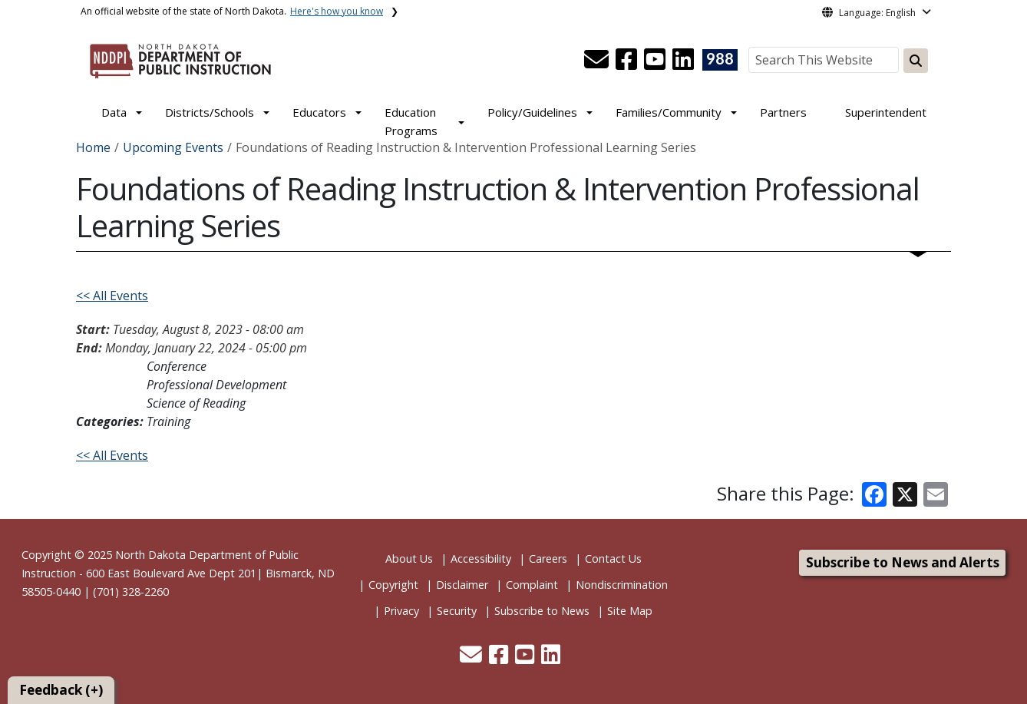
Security (457, 610)
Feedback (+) (61, 690)
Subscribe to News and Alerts (902, 562)
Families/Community (669, 112)
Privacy (401, 610)
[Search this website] (915, 60)
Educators (319, 112)
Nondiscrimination (622, 584)
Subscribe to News (541, 610)
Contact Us (613, 558)
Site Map (629, 610)
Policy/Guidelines (532, 112)
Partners (783, 112)
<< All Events (112, 295)
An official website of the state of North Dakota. (232, 11)
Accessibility (481, 558)
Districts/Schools (209, 112)
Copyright (393, 584)
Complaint (532, 584)
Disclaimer (462, 584)
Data (114, 112)
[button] (598, 63)
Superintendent (885, 112)
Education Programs (411, 121)
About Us (409, 558)
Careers (548, 558)
